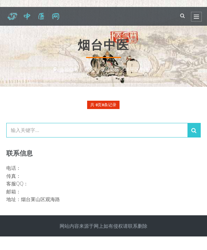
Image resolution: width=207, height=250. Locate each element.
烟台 (89, 69)
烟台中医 (110, 69)
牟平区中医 (137, 69)
